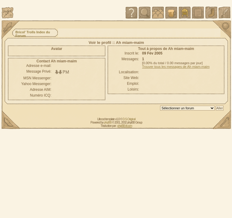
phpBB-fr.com (124, 125)
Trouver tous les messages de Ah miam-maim (175, 66)
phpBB (107, 122)
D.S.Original (129, 119)
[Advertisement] (85, 10)
